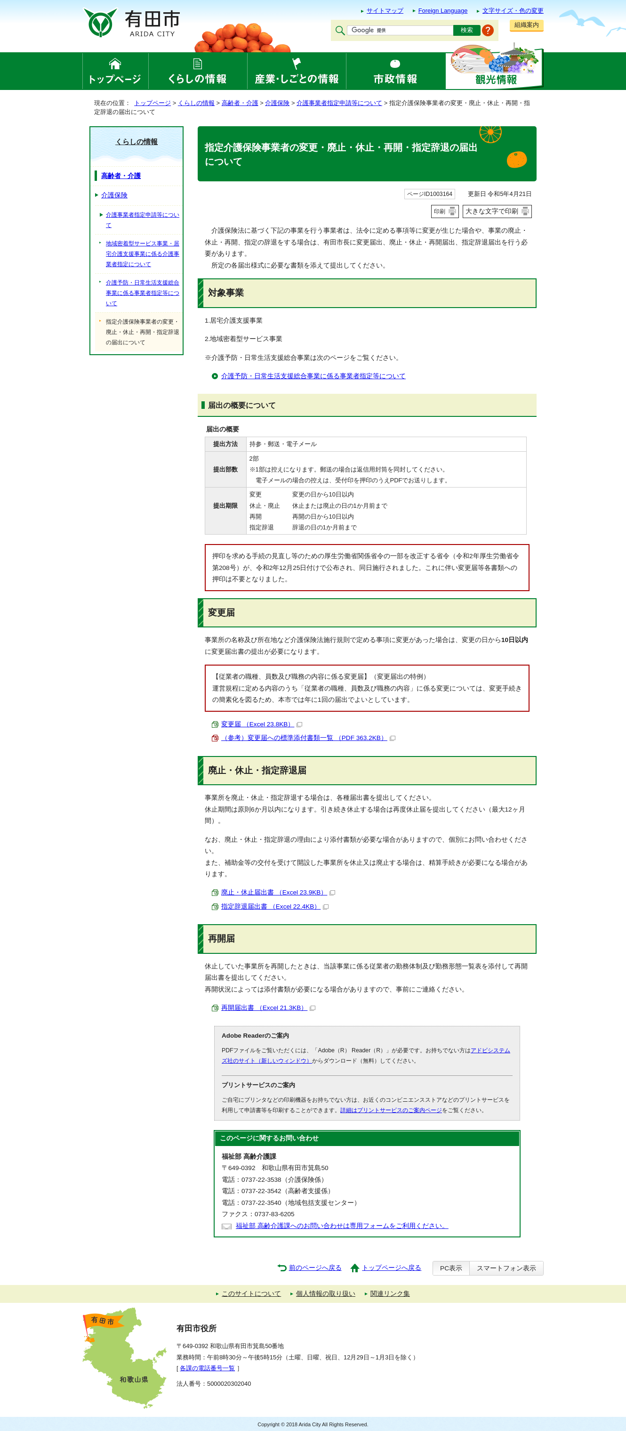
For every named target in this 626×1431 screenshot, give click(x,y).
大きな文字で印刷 (491, 211)
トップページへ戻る (391, 1267)
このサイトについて (251, 1293)
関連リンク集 (390, 1293)
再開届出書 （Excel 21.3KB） (268, 1007)
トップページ (152, 102)
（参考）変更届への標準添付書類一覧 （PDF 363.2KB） (308, 737)
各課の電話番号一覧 (207, 1368)
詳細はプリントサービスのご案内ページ (391, 1110)
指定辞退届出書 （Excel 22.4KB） (275, 906)
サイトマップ (385, 10)
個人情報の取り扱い (325, 1293)
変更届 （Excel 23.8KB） (261, 724)
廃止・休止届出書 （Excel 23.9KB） (278, 892)
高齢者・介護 (240, 102)
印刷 (439, 211)
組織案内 (526, 24)
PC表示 (451, 1268)
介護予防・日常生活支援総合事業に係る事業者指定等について (313, 376)
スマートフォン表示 (506, 1268)
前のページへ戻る (315, 1267)
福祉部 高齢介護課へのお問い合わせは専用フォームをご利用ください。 (342, 1225)
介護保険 (277, 102)
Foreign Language (443, 10)
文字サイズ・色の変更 (513, 10)
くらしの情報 (196, 102)
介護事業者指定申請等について (339, 102)
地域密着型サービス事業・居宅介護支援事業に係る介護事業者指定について (142, 254)
